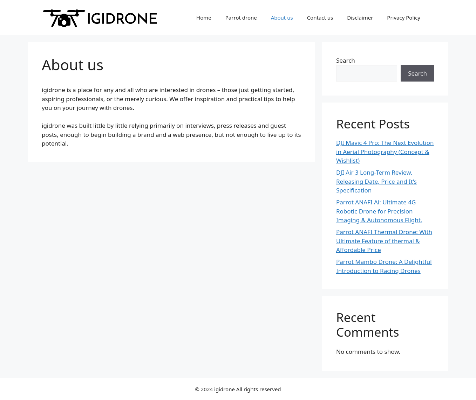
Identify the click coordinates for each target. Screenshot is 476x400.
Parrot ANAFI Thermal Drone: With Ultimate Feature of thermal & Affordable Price (384, 241)
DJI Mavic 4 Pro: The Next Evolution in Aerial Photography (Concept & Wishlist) (385, 151)
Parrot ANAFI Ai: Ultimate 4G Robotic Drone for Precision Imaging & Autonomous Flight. (379, 211)
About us (282, 17)
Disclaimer (360, 17)
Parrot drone (241, 17)
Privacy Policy (403, 17)
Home (203, 17)
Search (345, 60)
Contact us (320, 17)
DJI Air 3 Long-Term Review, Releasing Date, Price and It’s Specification (376, 181)
